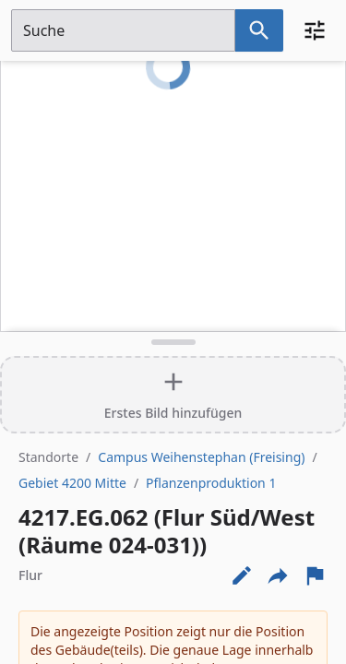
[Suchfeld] (123, 30)
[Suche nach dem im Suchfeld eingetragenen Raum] (259, 30)
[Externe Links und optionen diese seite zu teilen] (278, 575)
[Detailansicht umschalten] (173, 342)
